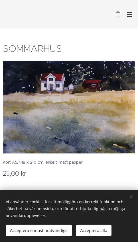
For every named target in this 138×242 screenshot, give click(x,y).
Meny (129, 14)
